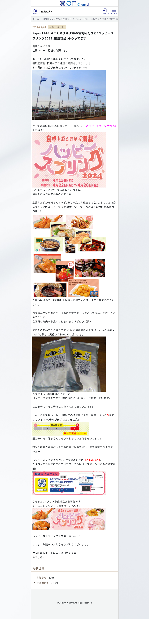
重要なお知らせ (45, 583)
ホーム (35, 19)
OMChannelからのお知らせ (57, 19)
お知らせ (41, 577)
